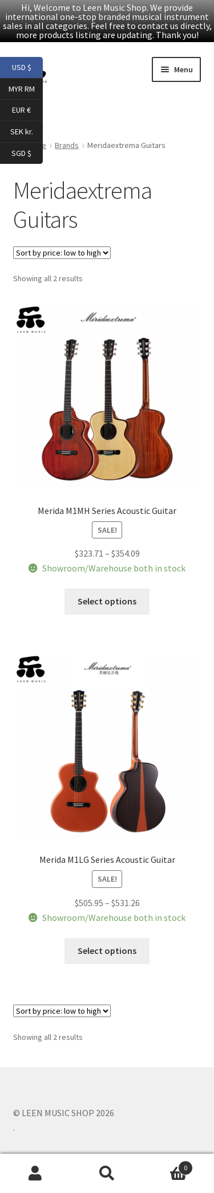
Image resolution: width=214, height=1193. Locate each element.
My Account (35, 1173)
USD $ (27, 68)
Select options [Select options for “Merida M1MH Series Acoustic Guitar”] (107, 601)
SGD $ (27, 153)
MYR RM (26, 89)
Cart (168, 1165)
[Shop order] (62, 252)
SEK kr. (26, 132)
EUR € (27, 110)
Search (107, 1173)
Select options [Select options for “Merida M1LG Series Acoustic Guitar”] (107, 950)
